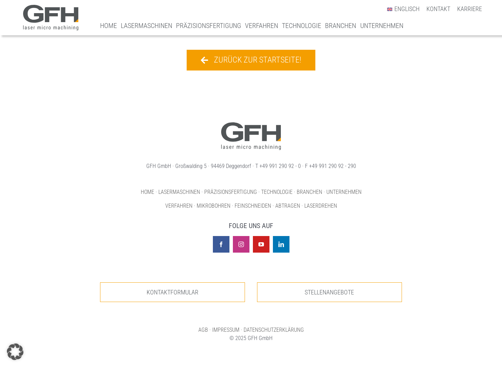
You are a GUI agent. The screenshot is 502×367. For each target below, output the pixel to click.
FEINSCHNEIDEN (253, 206)
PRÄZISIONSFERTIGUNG (230, 192)
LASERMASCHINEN (179, 192)
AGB (203, 330)
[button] (15, 352)
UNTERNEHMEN (344, 192)
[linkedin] (281, 244)
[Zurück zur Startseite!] (251, 60)
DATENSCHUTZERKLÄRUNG (274, 330)
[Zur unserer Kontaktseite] (172, 292)
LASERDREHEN (320, 206)
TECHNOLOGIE (277, 192)
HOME (147, 192)
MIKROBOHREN (213, 206)
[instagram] (241, 244)
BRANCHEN (309, 192)
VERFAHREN (179, 206)
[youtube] (261, 244)
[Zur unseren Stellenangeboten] (329, 292)
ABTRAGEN (287, 206)
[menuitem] (399, 9)
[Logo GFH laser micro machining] (50, 8)
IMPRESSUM (225, 330)
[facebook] (221, 244)
